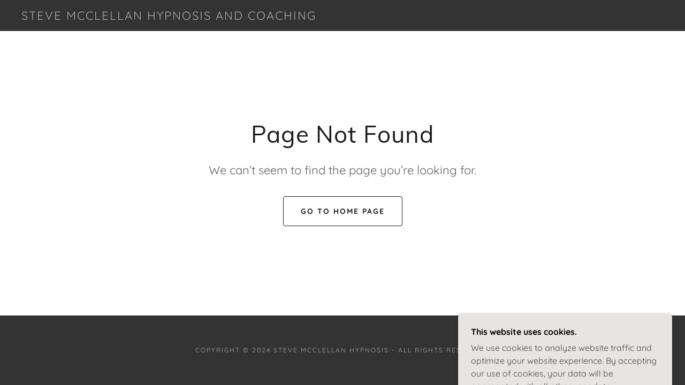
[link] (168, 16)
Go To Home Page (343, 211)
